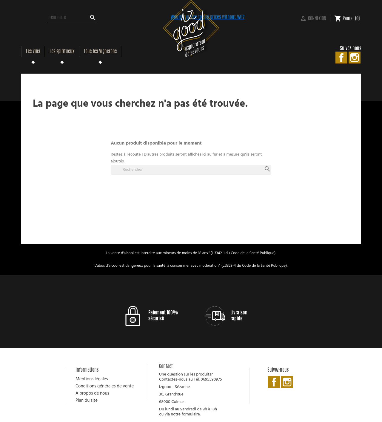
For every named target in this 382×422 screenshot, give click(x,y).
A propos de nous (92, 393)
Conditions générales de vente (105, 386)
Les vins (33, 51)
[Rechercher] (72, 17)
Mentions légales (92, 379)
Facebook (341, 57)
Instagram (355, 57)
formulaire (190, 414)
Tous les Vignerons (100, 51)
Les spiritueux (62, 51)
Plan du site (87, 400)
